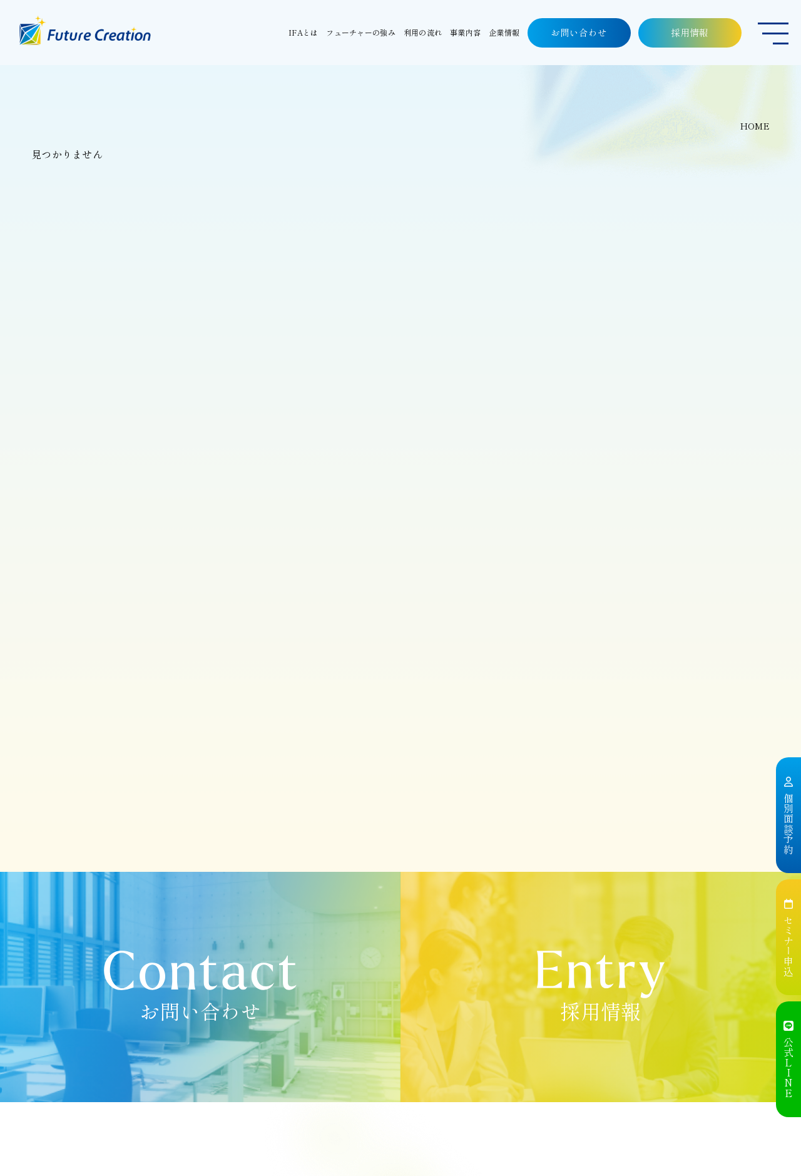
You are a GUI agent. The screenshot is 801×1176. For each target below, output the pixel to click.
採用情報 (690, 32)
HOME (755, 126)
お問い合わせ (579, 32)
